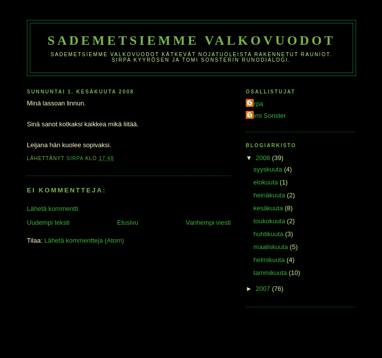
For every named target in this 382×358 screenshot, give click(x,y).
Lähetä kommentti (52, 208)
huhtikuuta (270, 234)
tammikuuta (271, 272)
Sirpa (255, 103)
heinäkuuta (270, 195)
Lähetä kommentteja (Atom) (84, 240)
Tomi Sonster (267, 115)
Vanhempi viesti (208, 222)
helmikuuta (270, 260)
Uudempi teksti (48, 222)
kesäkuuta (269, 208)
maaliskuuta (272, 247)
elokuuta (267, 182)
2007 (264, 288)
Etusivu (127, 222)
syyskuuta (269, 169)
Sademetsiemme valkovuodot (191, 40)
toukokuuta (270, 221)
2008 (264, 158)
